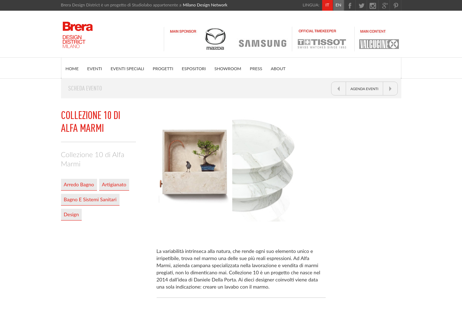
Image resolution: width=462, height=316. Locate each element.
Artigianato (114, 184)
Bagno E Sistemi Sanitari (90, 199)
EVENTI (94, 68)
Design (71, 214)
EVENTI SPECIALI (127, 68)
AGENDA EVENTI (364, 89)
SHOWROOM (227, 68)
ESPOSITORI (194, 68)
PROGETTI (163, 68)
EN (338, 4)
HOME (72, 68)
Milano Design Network (205, 4)
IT (327, 4)
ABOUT (278, 68)
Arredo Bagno (79, 184)
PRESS (256, 68)
